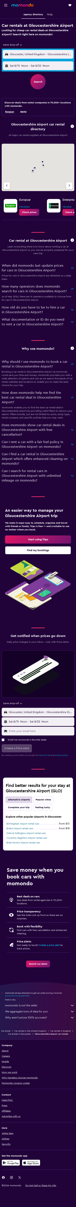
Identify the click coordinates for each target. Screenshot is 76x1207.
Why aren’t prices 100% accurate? (39, 1018)
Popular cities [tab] (43, 800)
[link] (29, 212)
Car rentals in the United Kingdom (30, 1031)
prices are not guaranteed (17, 996)
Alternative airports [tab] (19, 800)
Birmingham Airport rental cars (22, 824)
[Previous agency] (7, 185)
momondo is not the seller (39, 1005)
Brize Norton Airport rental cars (23, 843)
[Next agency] (69, 185)
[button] (5, 5)
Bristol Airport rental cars (19, 828)
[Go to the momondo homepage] (22, 5)
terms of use (44, 755)
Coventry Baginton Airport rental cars (26, 838)
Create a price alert (49, 945)
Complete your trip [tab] (19, 807)
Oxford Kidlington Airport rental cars (26, 833)
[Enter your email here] (41, 731)
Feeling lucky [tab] (42, 807)
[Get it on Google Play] (11, 1163)
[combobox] (13, 45)
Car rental (5, 1031)
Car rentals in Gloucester (19, 1034)
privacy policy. (61, 755)
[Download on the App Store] (31, 1163)
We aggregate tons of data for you (39, 1012)
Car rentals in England (60, 1031)
